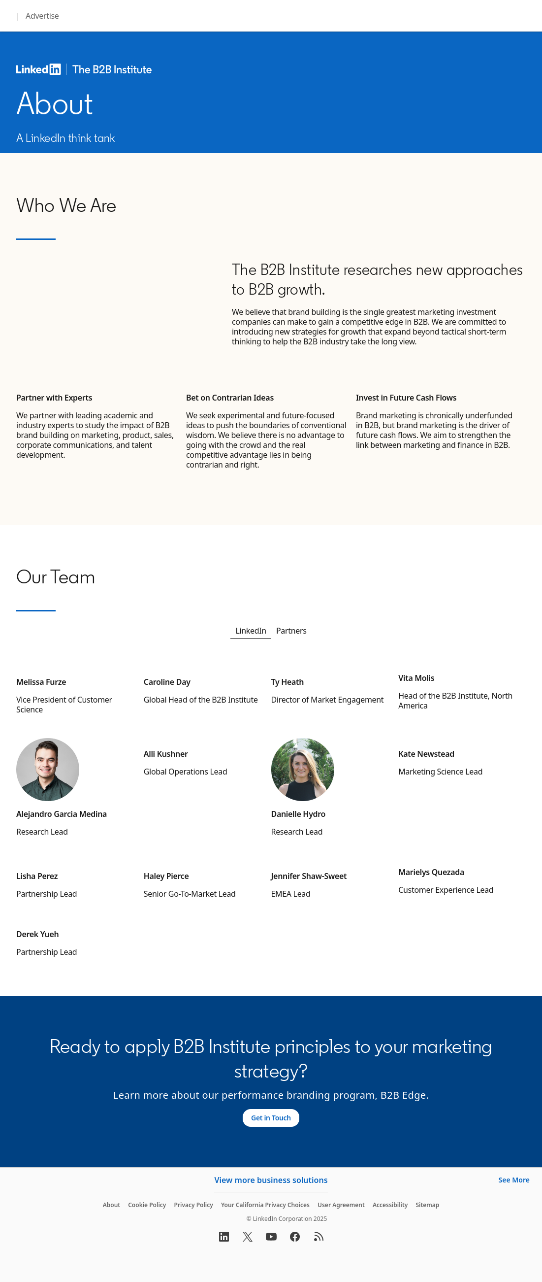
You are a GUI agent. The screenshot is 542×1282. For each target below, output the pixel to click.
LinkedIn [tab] (250, 630)
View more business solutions (270, 1180)
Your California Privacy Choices (265, 1205)
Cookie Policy (147, 1205)
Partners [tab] (291, 630)
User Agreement (341, 1205)
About (112, 1205)
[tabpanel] (271, 813)
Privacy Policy (193, 1205)
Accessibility (390, 1205)
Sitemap (427, 1205)
